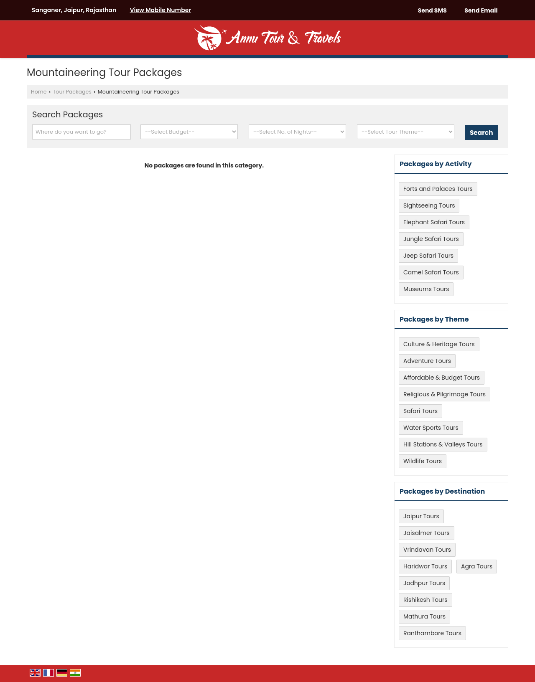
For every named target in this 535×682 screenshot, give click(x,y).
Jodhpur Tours (424, 583)
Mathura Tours (424, 616)
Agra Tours (476, 566)
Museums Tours (426, 289)
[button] (160, 10)
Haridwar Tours (425, 566)
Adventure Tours (427, 361)
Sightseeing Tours (429, 205)
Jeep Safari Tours (428, 255)
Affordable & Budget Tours (441, 377)
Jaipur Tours (421, 516)
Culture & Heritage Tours (439, 344)
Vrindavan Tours (427, 549)
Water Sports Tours (431, 427)
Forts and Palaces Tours (438, 189)
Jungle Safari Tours (431, 239)
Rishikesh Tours (425, 600)
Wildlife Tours (422, 461)
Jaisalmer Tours (426, 533)
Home (39, 91)
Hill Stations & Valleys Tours (443, 444)
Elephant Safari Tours (434, 222)
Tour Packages (72, 91)
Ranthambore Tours (432, 633)
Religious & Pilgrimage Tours (444, 394)
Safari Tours (420, 411)
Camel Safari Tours (431, 272)
